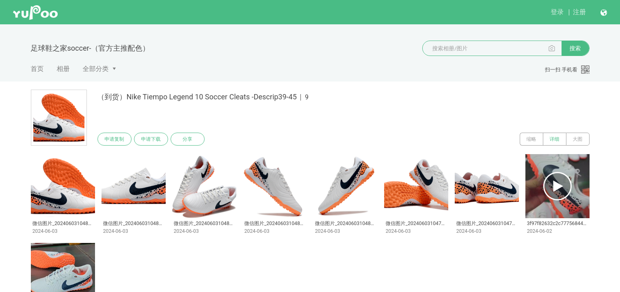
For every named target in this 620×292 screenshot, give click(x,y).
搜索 (575, 48)
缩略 (531, 139)
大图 (578, 139)
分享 (187, 139)
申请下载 (151, 139)
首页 (37, 69)
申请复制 (114, 139)
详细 (555, 139)
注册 (579, 12)
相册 (63, 69)
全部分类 (96, 69)
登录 (557, 12)
